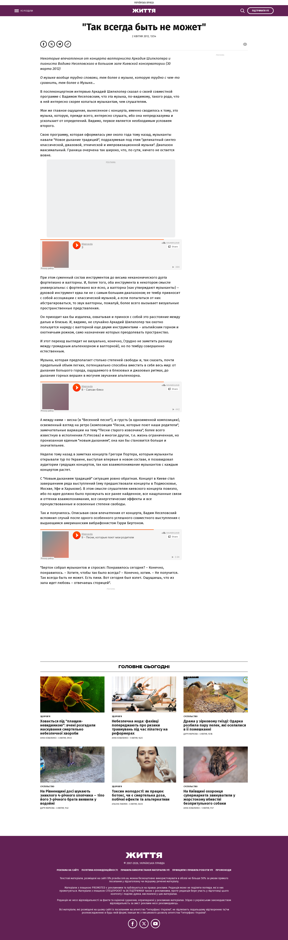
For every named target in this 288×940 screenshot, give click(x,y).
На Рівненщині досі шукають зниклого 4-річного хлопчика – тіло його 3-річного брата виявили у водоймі (72, 797)
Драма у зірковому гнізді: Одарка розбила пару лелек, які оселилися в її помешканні (214, 725)
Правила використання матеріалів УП (145, 870)
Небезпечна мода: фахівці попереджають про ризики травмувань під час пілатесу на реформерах (140, 727)
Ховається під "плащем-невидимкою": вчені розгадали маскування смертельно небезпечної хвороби (68, 727)
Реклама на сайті (68, 870)
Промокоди (223, 870)
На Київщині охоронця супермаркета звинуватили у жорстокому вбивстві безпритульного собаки (209, 797)
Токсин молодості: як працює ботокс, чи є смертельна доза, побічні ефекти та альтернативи (141, 795)
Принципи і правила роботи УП (192, 870)
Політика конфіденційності (100, 870)
